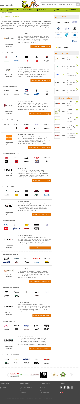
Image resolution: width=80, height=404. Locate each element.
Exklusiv (42, 10)
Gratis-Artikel (23, 391)
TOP (57, 10)
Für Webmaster (44, 392)
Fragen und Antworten (26, 387)
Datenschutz (3, 389)
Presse (42, 391)
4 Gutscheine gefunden (9, 112)
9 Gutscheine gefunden (9, 143)
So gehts (42, 387)
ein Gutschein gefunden (9, 45)
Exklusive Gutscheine (65, 98)
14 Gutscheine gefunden (9, 174)
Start (1, 10)
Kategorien (73, 10)
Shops (11, 10)
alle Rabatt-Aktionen (40, 46)
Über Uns (42, 389)
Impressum (3, 387)
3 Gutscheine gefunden (9, 213)
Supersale (23, 392)
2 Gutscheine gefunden (9, 313)
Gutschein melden (25, 389)
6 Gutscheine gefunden (9, 246)
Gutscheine (27, 10)
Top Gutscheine (63, 53)
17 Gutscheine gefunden (9, 75)
